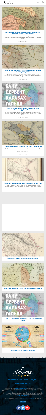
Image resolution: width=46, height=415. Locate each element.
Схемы (26, 380)
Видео (33, 380)
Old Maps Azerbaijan (28, 398)
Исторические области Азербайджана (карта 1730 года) (23, 258)
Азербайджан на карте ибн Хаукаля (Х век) (23, 350)
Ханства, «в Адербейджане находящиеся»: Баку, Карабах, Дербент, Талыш (23, 319)
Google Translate (25, 395)
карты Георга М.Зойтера (21, 388)
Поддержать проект (23, 383)
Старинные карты (15, 380)
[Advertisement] (23, 217)
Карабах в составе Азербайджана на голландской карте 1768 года (23, 288)
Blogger (18, 395)
